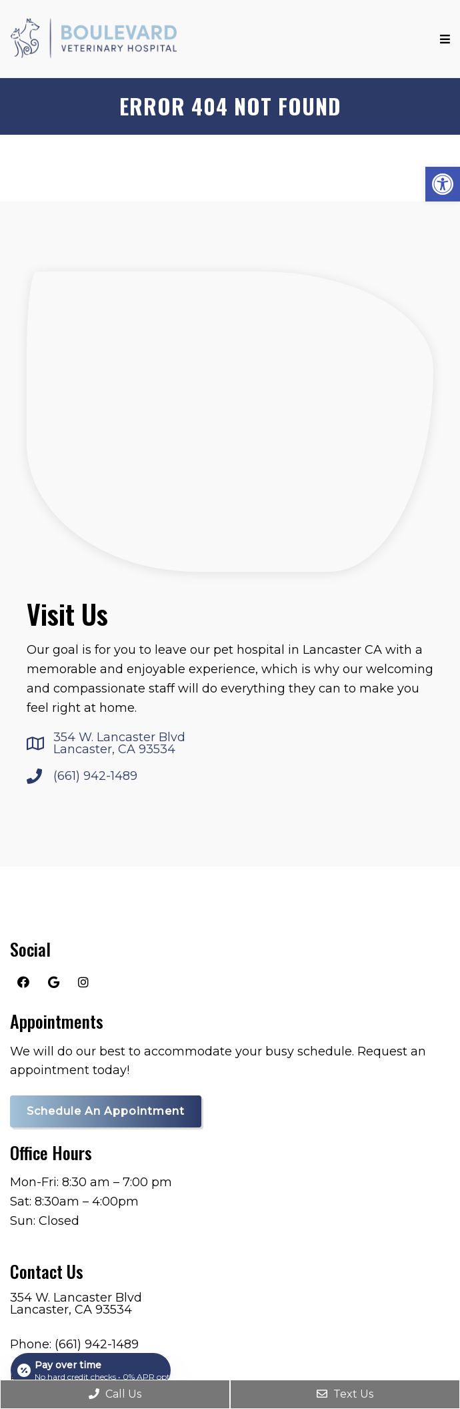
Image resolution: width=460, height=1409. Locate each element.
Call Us (115, 1394)
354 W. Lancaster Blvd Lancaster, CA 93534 (119, 743)
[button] (442, 184)
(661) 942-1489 (95, 776)
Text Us (345, 1394)
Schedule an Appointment (106, 1111)
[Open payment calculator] (91, 1370)
